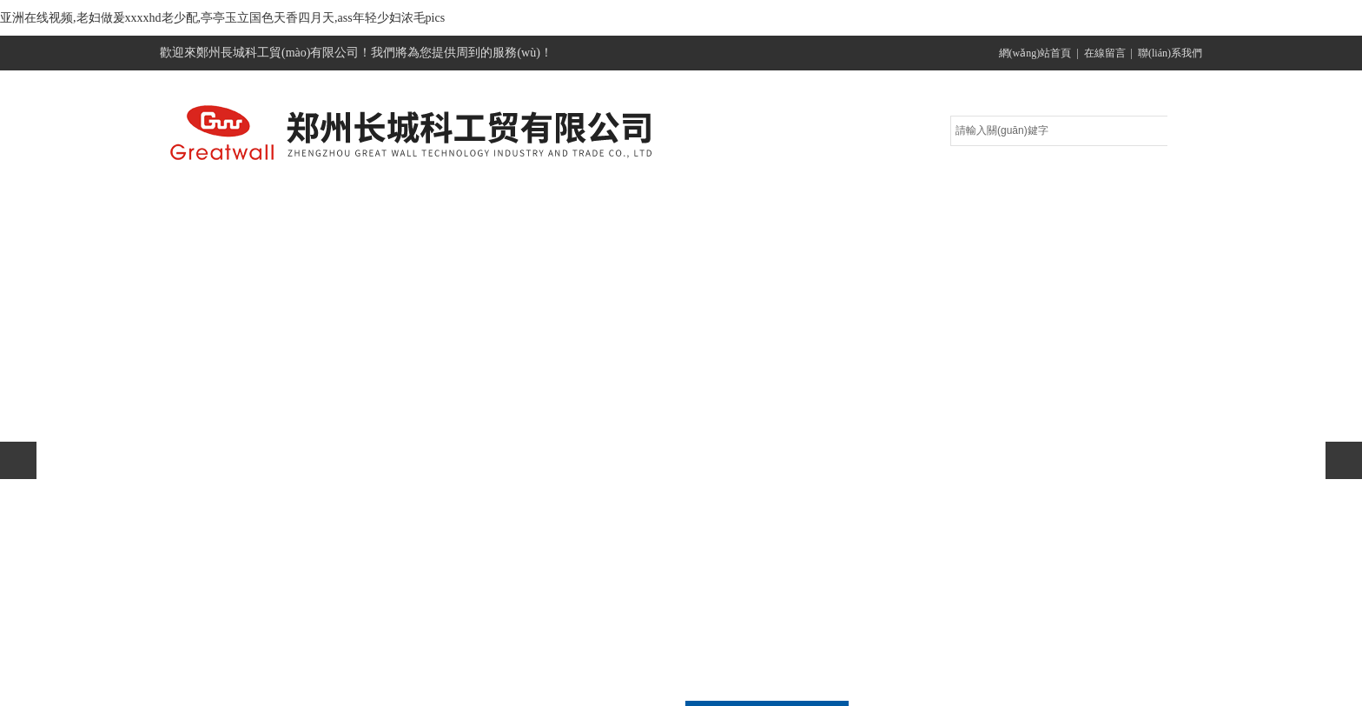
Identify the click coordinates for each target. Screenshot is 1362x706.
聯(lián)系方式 (1119, 201)
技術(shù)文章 (825, 201)
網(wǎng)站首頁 (1035, 53)
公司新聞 (676, 201)
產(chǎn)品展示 (529, 201)
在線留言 (1105, 53)
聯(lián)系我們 (1170, 53)
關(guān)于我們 (381, 201)
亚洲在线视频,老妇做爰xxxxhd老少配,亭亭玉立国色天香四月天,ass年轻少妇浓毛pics (222, 17)
